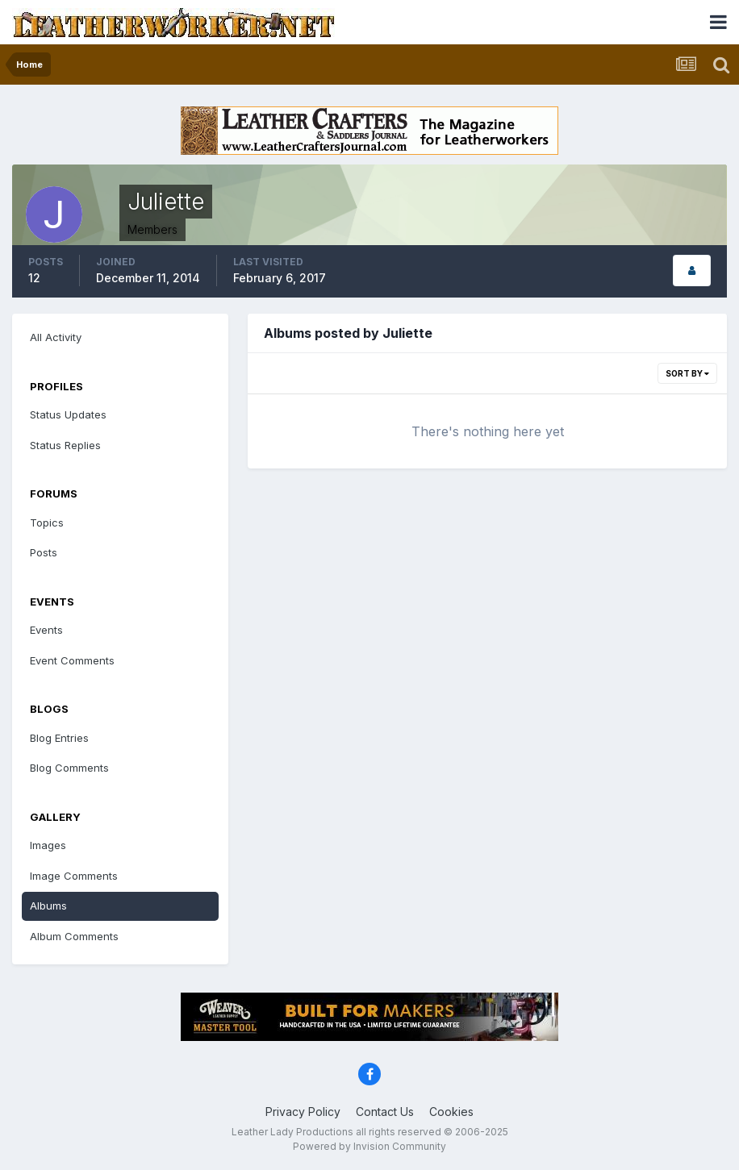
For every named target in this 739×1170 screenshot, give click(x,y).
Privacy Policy (302, 1111)
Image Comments (74, 875)
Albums (48, 905)
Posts (43, 552)
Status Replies (65, 445)
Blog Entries (59, 737)
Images (48, 845)
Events (46, 629)
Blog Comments (69, 767)
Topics (47, 522)
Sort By (687, 373)
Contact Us (385, 1111)
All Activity (55, 337)
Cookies (451, 1111)
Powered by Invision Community (369, 1146)
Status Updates (68, 414)
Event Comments (72, 660)
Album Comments (74, 936)
